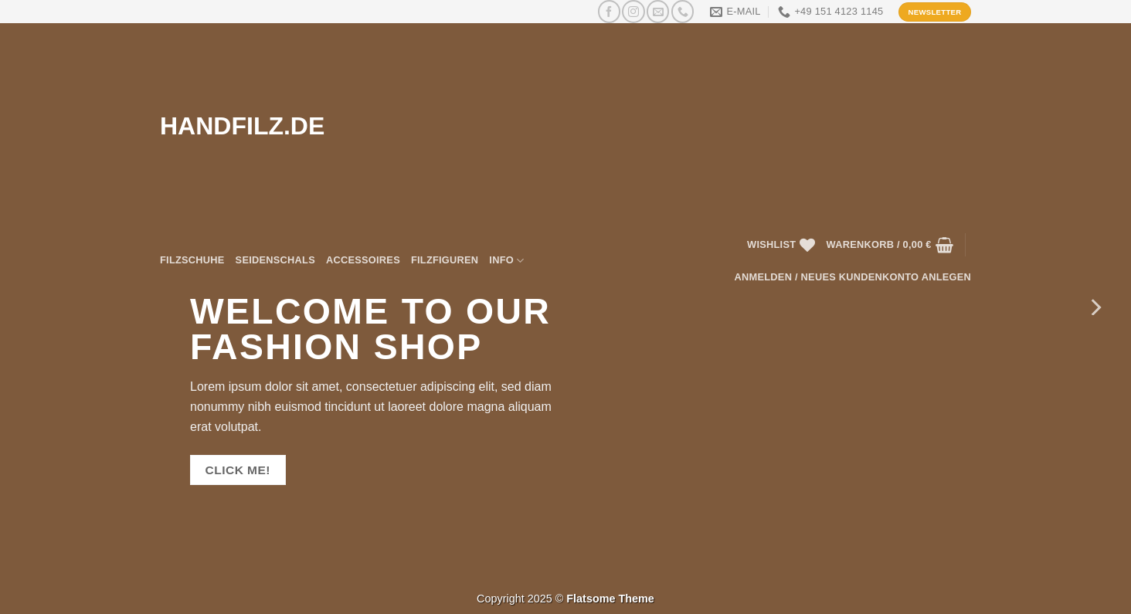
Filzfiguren (444, 260)
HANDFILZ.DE (242, 126)
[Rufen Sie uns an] (682, 11)
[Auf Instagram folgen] (633, 11)
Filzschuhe (192, 260)
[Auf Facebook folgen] (609, 11)
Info (506, 260)
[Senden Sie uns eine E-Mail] (658, 11)
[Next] (1095, 307)
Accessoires (363, 260)
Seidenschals (275, 260)
